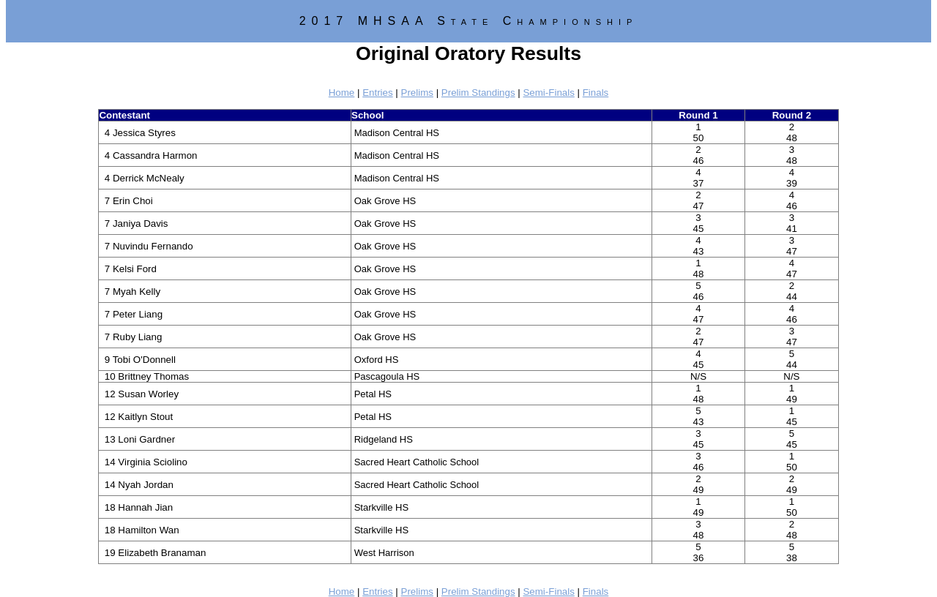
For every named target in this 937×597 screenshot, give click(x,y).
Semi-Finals (548, 92)
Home (342, 92)
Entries (377, 92)
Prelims (417, 92)
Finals (596, 92)
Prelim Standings (478, 92)
